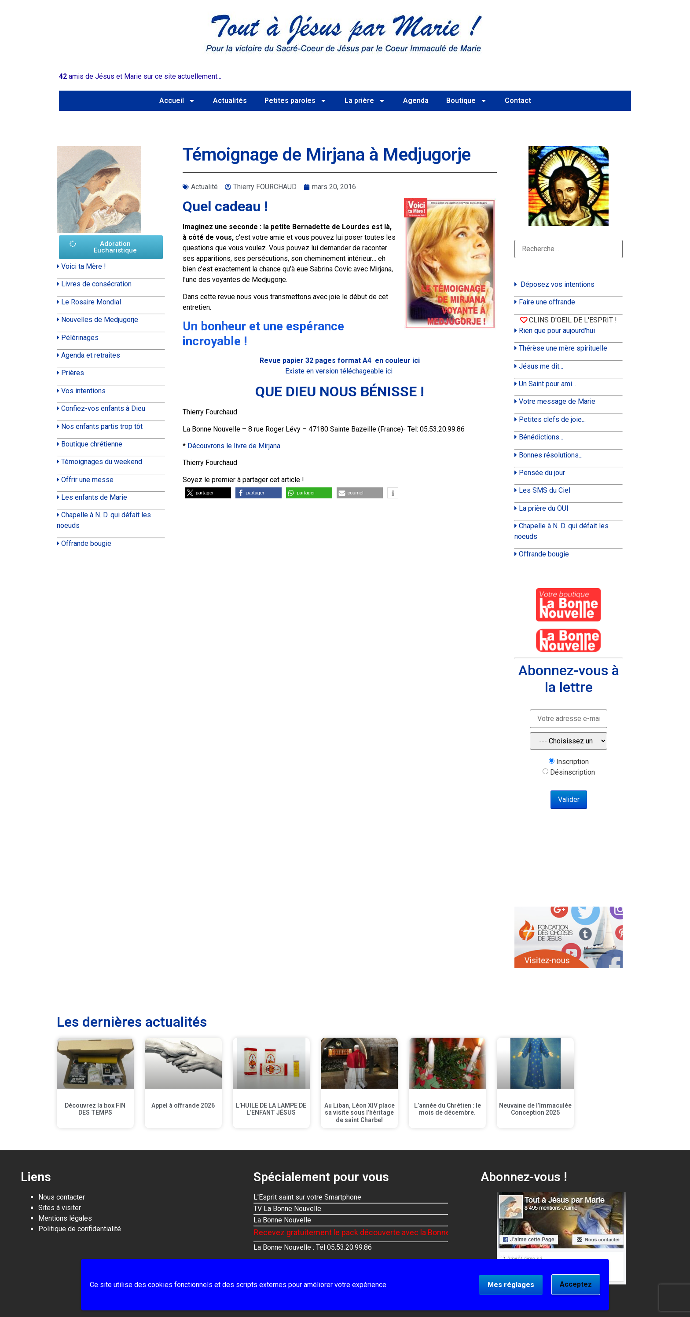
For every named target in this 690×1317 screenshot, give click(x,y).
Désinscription (572, 772)
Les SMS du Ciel (544, 490)
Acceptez (576, 1284)
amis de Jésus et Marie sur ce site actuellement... (140, 76)
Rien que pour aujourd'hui (557, 330)
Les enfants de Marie (94, 497)
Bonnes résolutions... (551, 455)
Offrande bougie (86, 543)
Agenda (416, 100)
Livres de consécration (96, 284)
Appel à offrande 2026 (183, 1105)
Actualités (230, 100)
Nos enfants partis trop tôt (102, 426)
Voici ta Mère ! (83, 266)
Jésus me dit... (541, 366)
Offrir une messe (87, 480)
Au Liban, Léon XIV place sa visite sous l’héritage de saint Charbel (359, 1113)
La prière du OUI (544, 508)
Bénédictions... (541, 437)
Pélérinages (80, 337)
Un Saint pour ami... (547, 384)
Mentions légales (65, 1218)
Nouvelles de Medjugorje (99, 319)
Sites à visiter (59, 1208)
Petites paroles (295, 101)
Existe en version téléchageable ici (339, 371)
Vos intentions (83, 391)
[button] (208, 492)
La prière (365, 101)
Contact (518, 100)
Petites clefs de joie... (552, 419)
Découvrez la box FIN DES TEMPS (95, 1109)
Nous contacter (61, 1197)
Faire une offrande (547, 302)
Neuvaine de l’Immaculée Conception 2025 (535, 1109)
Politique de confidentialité (79, 1229)
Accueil (177, 101)
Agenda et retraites (90, 355)
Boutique (466, 101)
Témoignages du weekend (101, 461)
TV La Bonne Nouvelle (287, 1208)
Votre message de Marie (557, 401)
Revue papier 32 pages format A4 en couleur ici (340, 360)
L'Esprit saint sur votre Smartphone (307, 1197)
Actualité (204, 187)
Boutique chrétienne (91, 444)
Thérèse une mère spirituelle (563, 348)
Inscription (572, 761)
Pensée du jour (542, 472)
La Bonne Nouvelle (282, 1220)
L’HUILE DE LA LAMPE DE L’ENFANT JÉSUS (271, 1109)
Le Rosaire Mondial (91, 302)
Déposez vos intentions (558, 284)
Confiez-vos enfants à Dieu (103, 408)
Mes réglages (511, 1284)
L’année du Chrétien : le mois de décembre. (447, 1109)
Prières (72, 373)
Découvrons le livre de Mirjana (233, 446)
